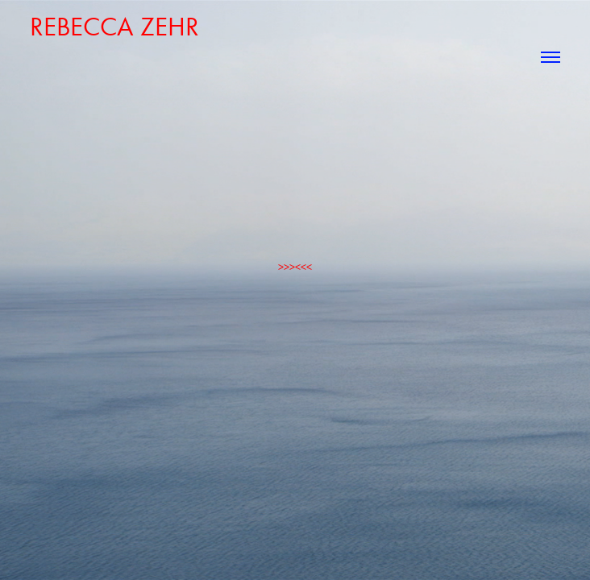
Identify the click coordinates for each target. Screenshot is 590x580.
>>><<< (295, 267)
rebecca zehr (114, 26)
